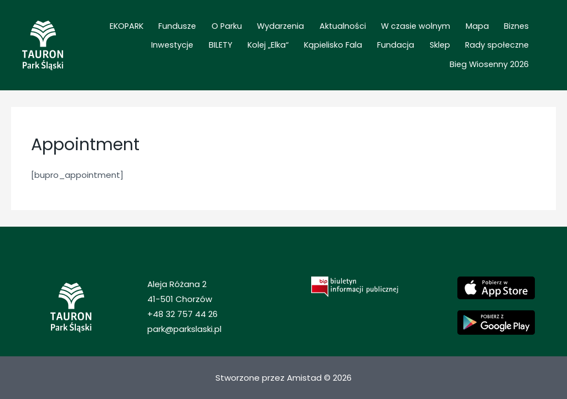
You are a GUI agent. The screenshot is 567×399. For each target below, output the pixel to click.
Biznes (469, 37)
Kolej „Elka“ (212, 53)
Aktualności (316, 37)
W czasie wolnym (382, 37)
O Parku (214, 37)
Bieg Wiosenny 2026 (493, 53)
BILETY (171, 53)
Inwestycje (512, 37)
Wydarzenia (261, 37)
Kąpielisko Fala (270, 53)
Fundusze (172, 37)
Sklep (363, 53)
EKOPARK (128, 37)
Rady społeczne (413, 53)
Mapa (437, 37)
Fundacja (325, 53)
